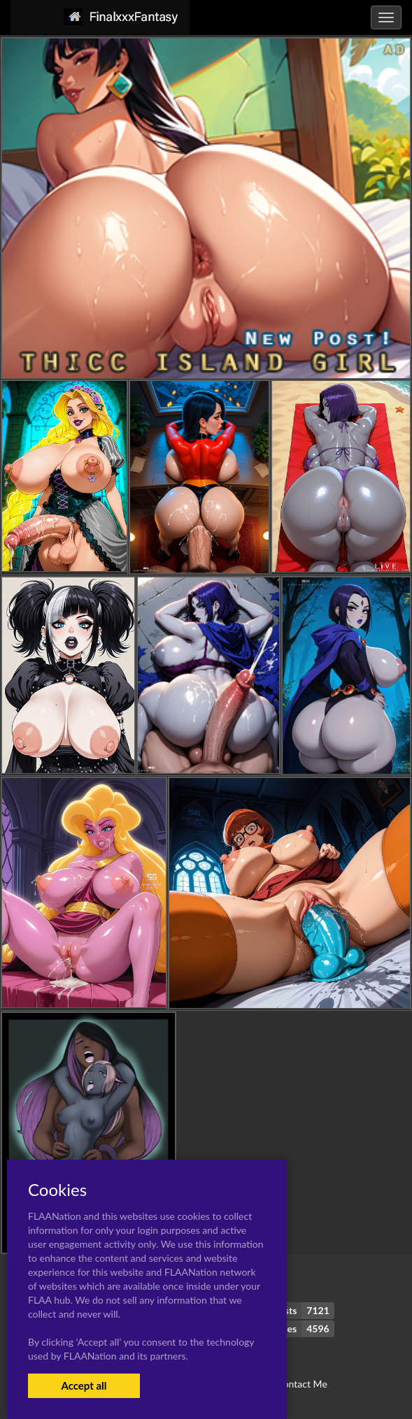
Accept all (83, 1385)
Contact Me (301, 1384)
